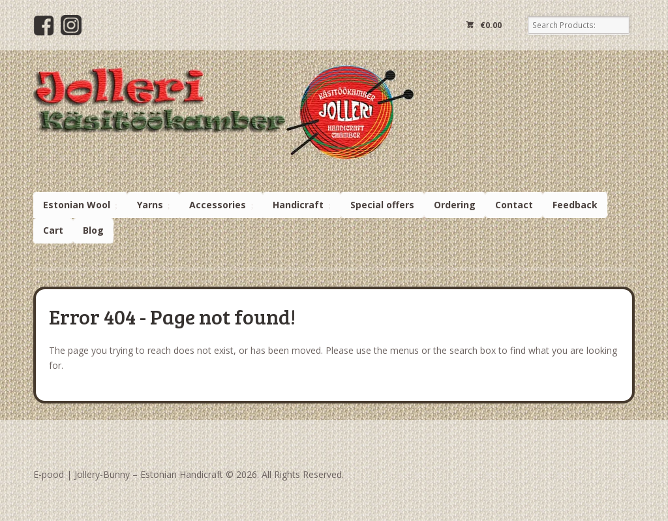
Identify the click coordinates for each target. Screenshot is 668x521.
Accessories (217, 204)
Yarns (150, 204)
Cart (53, 230)
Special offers (382, 204)
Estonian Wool (76, 204)
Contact (514, 204)
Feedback (575, 204)
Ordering (455, 204)
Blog (93, 230)
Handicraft (298, 204)
